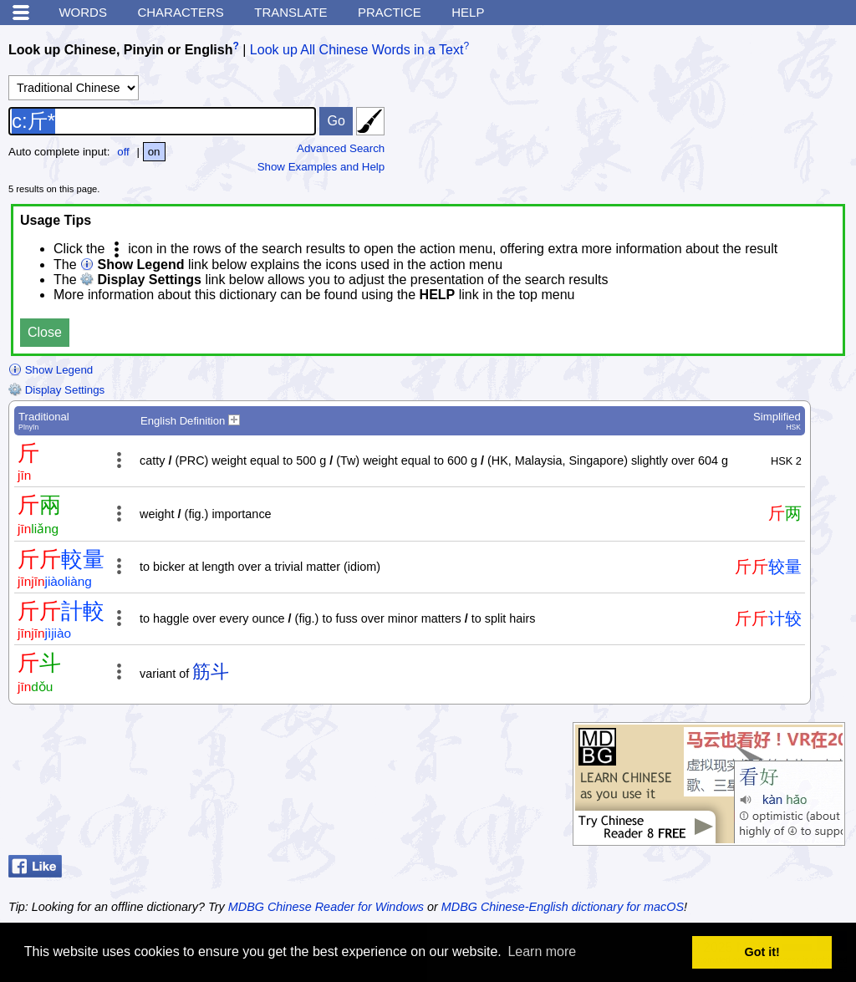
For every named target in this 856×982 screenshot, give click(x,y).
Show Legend (50, 370)
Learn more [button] (541, 951)
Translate (290, 12)
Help (467, 12)
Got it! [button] (762, 952)
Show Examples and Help (321, 166)
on (154, 151)
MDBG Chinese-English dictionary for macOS (562, 906)
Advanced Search (341, 148)
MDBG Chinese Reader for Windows (326, 906)
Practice (389, 12)
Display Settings (56, 390)
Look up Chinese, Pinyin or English (120, 50)
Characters (180, 12)
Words (83, 12)
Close (45, 332)
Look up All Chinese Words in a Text (357, 50)
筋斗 (210, 671)
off (123, 151)
